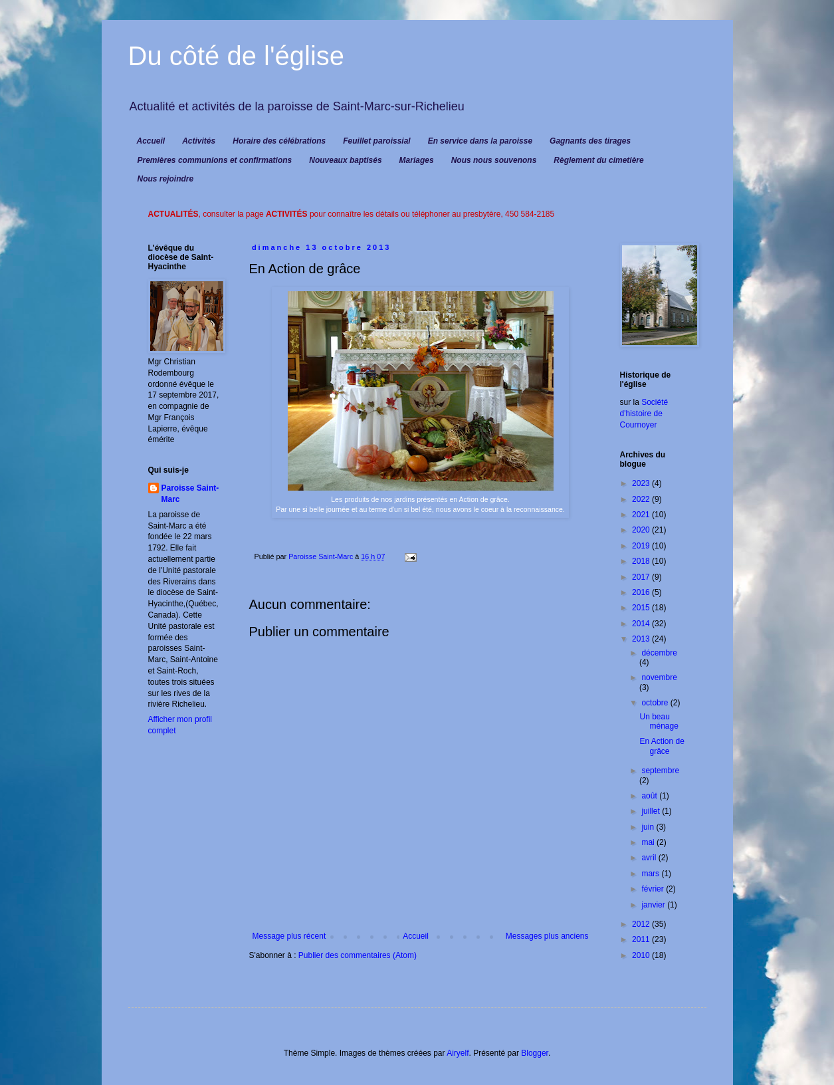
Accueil (151, 141)
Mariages (416, 160)
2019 (642, 545)
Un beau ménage (658, 721)
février (653, 889)
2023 (642, 483)
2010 (642, 955)
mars (651, 873)
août (650, 795)
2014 (642, 623)
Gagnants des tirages (590, 141)
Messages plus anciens (547, 936)
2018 (642, 561)
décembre (659, 653)
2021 (642, 514)
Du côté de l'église (236, 55)
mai (649, 842)
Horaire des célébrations (279, 141)
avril (649, 857)
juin (648, 827)
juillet (651, 811)
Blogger (534, 1053)
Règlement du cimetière (598, 160)
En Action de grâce (661, 746)
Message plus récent (289, 936)
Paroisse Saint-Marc (190, 493)
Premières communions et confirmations (215, 160)
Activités (198, 141)
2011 (642, 939)
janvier (654, 904)
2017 (642, 577)
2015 (642, 607)
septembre (660, 770)
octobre (655, 702)
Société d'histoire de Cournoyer (644, 413)
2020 (642, 530)
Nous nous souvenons (494, 160)
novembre (659, 677)
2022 (642, 499)
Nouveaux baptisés (345, 160)
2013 (642, 639)
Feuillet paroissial (376, 141)
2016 (642, 592)
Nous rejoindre (166, 178)
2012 (642, 924)
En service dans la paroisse (480, 141)
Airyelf (458, 1053)
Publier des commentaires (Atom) (357, 955)
